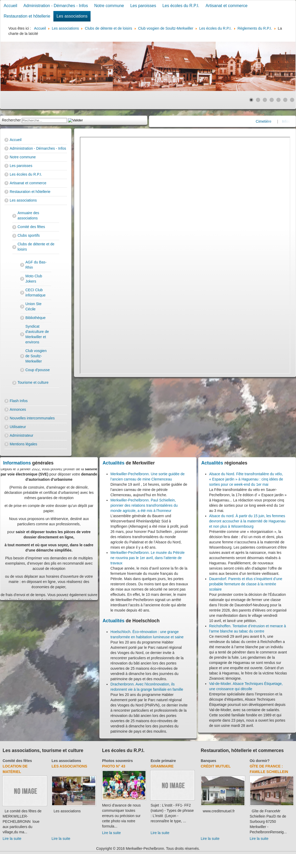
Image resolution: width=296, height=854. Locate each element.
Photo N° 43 (113, 766)
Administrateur (21, 435)
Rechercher (11, 120)
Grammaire (162, 766)
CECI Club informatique (35, 292)
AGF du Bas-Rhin (36, 264)
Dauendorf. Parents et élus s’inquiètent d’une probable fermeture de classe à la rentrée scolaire (245, 584)
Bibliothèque (35, 318)
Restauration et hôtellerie (27, 16)
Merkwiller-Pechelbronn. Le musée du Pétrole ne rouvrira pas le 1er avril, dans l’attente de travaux (147, 557)
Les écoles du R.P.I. (180, 5)
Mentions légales (23, 444)
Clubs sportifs (29, 235)
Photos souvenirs (117, 761)
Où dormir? (260, 761)
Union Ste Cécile (33, 306)
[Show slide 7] (292, 100)
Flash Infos (18, 401)
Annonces (18, 409)
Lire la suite (12, 838)
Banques (208, 761)
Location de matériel (15, 769)
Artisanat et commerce (227, 5)
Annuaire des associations (28, 215)
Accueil (10, 5)
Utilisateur (18, 427)
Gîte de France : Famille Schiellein (269, 769)
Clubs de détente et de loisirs (36, 246)
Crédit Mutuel (216, 766)
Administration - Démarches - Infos (56, 5)
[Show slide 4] (272, 100)
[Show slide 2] (258, 100)
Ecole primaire (163, 761)
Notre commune (109, 5)
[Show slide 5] (278, 100)
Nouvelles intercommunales (32, 418)
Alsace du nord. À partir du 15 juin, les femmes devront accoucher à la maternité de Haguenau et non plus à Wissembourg (247, 521)
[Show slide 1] (251, 100)
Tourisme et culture (33, 382)
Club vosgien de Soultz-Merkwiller (36, 356)
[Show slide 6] (285, 100)
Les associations (72, 16)
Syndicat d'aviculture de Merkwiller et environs (37, 334)
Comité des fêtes (31, 227)
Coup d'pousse (37, 370)
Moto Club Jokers (33, 278)
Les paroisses (143, 5)
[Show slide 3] (265, 100)
